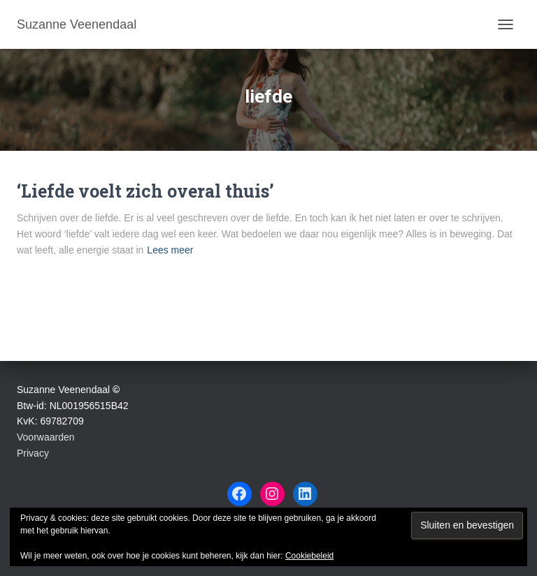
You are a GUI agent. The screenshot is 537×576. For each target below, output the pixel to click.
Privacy (33, 453)
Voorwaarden (46, 437)
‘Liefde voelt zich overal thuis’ (145, 190)
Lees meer (170, 250)
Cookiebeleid (309, 556)
